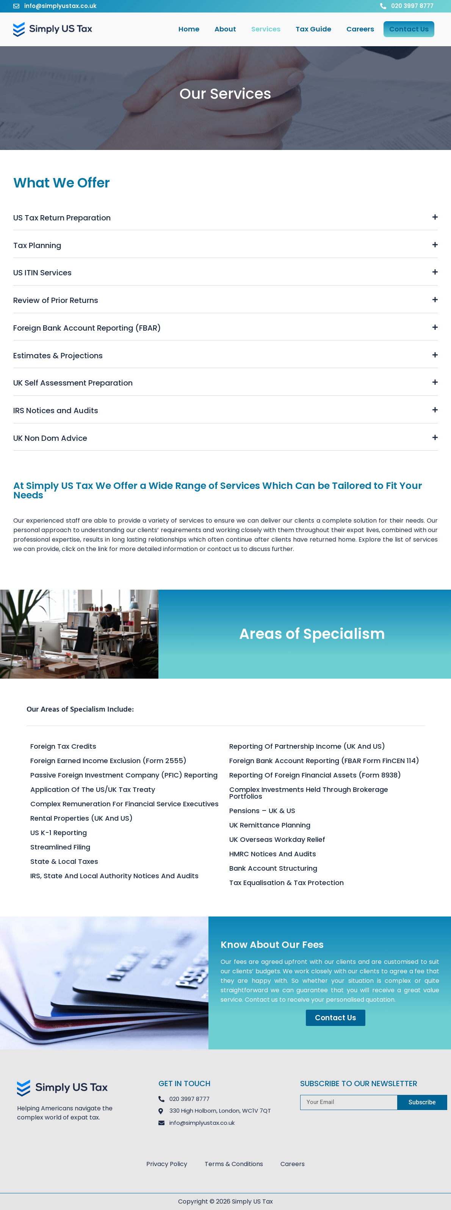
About (225, 29)
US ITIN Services (42, 272)
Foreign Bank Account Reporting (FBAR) (87, 328)
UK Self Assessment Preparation (73, 383)
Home (189, 29)
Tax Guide (313, 29)
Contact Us (409, 29)
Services (265, 29)
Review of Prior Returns (55, 300)
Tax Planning (37, 245)
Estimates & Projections (58, 355)
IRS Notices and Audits (55, 410)
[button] (225, 217)
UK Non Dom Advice (50, 438)
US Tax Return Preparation (62, 217)
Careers (360, 29)
